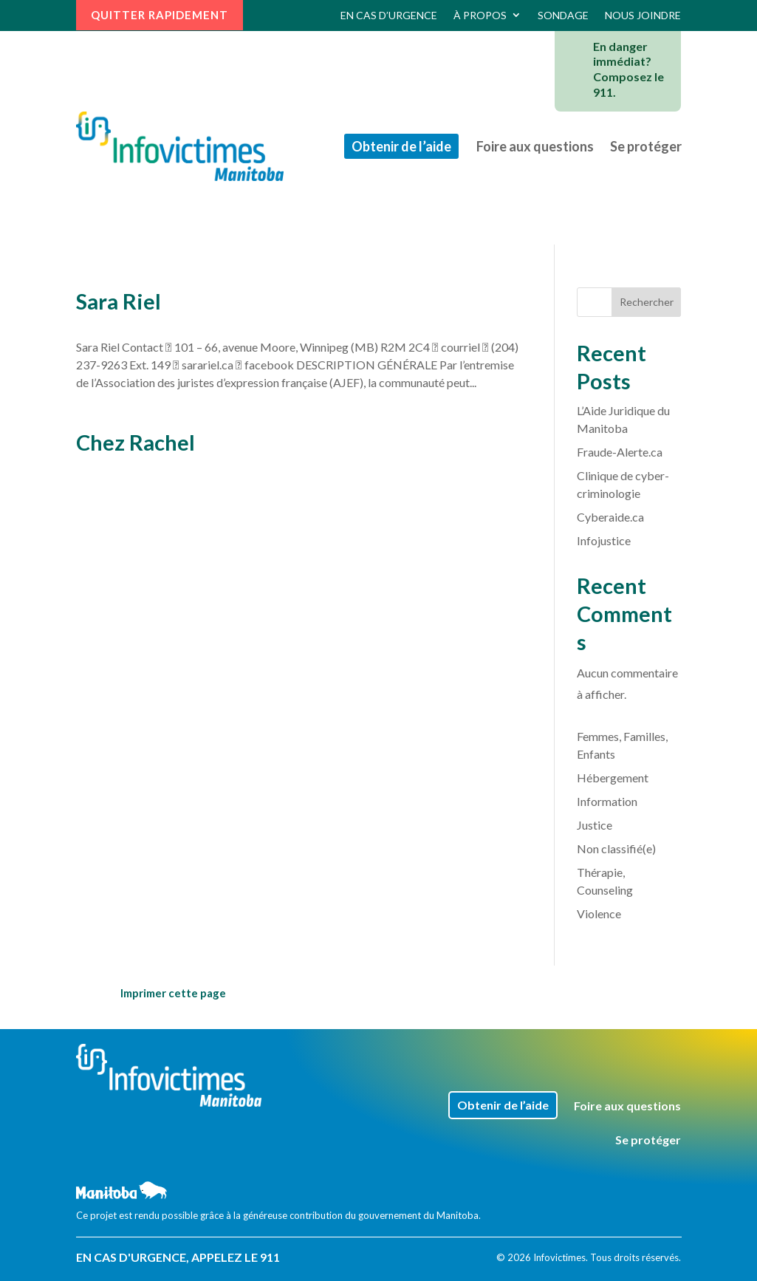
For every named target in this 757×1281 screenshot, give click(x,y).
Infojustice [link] (604, 540)
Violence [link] (599, 913)
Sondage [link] (563, 15)
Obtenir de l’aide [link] (401, 146)
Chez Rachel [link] (135, 442)
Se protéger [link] (646, 146)
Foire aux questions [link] (535, 146)
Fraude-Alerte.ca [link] (619, 452)
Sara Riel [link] (118, 301)
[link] (180, 146)
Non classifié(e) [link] (616, 848)
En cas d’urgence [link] (388, 15)
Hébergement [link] (612, 778)
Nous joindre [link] (643, 15)
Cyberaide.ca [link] (610, 517)
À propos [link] (480, 15)
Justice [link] (594, 825)
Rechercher (647, 302)
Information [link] (607, 801)
